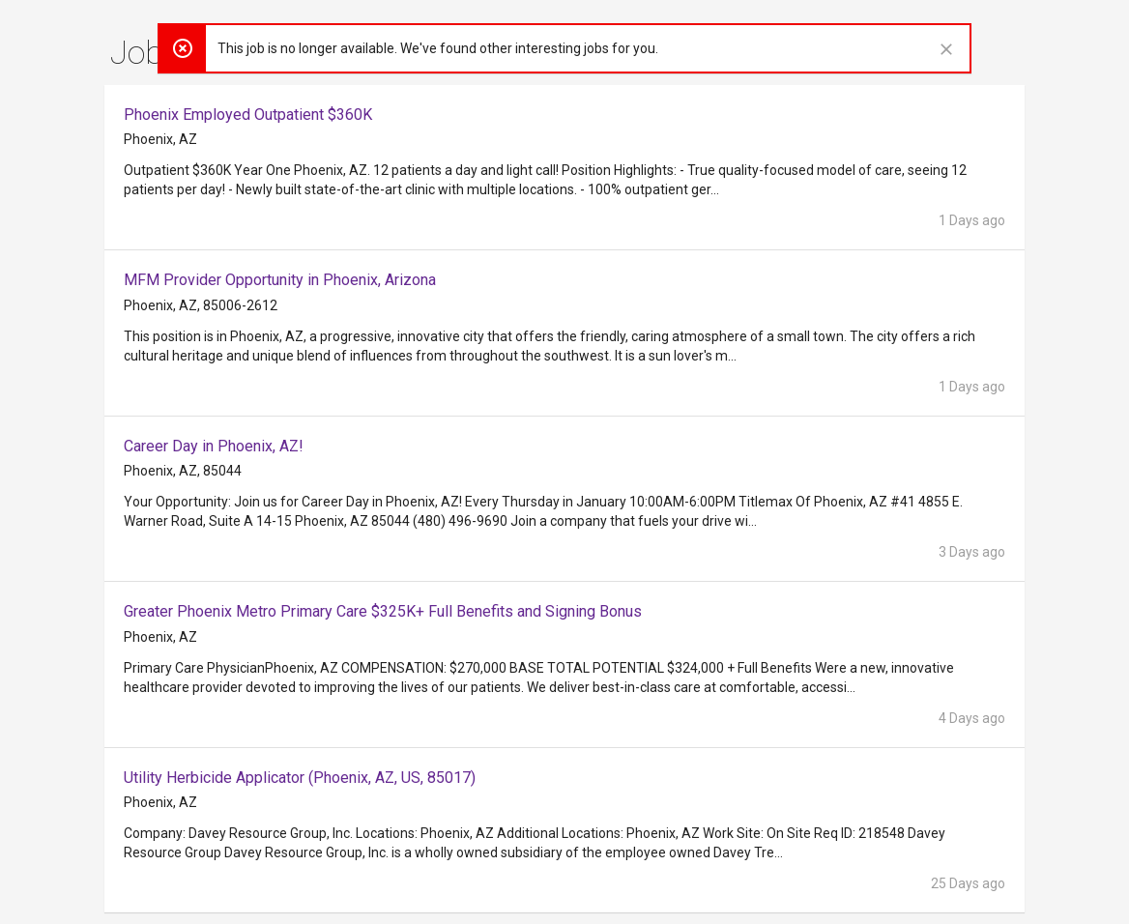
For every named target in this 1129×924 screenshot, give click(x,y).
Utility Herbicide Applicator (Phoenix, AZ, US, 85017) (300, 777)
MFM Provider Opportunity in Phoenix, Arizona (280, 280)
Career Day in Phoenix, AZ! (214, 446)
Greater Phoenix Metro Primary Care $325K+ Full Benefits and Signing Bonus (383, 611)
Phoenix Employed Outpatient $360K (248, 114)
